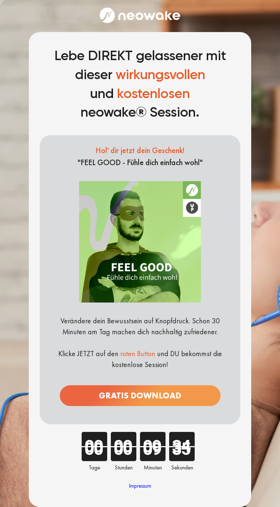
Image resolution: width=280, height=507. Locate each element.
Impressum (140, 486)
